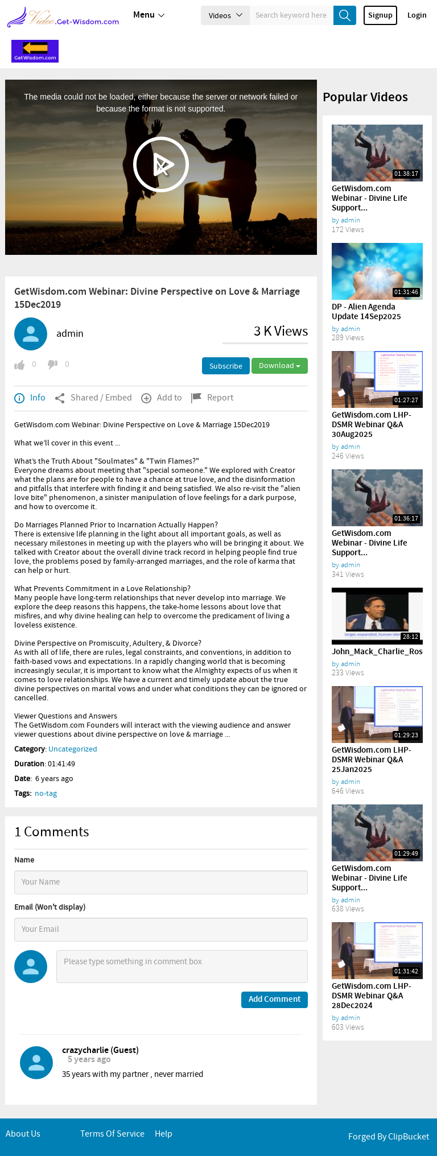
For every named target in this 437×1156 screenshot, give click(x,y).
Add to (161, 398)
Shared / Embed (93, 398)
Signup (380, 15)
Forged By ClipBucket (388, 1137)
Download (279, 366)
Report (212, 398)
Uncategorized (72, 749)
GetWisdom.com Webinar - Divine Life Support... (369, 198)
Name (24, 860)
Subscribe (225, 366)
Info (30, 398)
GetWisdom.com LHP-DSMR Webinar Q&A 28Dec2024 (371, 996)
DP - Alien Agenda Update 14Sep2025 (366, 312)
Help (163, 1134)
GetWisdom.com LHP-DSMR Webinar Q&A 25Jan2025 (371, 760)
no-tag (46, 793)
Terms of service (112, 1134)
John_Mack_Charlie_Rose (379, 652)
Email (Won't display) (49, 907)
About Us (23, 1134)
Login (417, 15)
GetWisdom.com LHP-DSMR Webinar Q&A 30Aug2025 (371, 425)
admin (70, 334)
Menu (148, 15)
